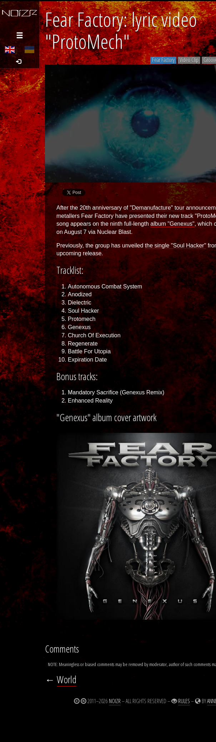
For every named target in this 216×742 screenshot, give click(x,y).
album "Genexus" (172, 224)
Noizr (115, 701)
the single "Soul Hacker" (175, 245)
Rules (184, 701)
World (66, 679)
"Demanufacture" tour (157, 208)
